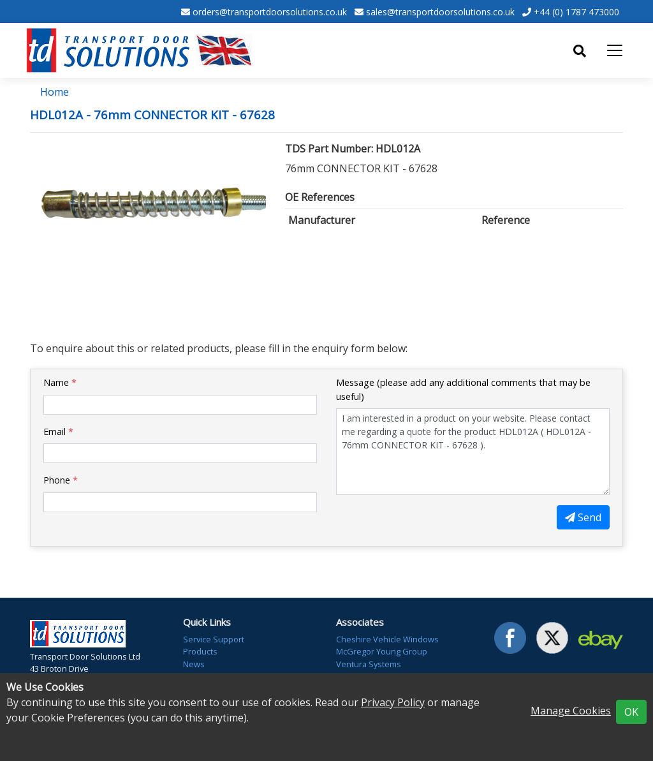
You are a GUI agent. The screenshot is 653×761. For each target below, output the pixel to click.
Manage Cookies (571, 711)
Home (54, 92)
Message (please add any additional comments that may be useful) (463, 389)
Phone (60, 480)
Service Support (213, 639)
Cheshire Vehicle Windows (387, 639)
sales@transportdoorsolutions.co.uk (440, 12)
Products (200, 651)
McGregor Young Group (381, 651)
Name (60, 382)
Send (583, 517)
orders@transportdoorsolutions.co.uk (270, 12)
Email (58, 431)
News (194, 664)
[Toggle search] (579, 51)
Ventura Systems (368, 664)
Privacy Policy (393, 702)
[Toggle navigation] (615, 50)
